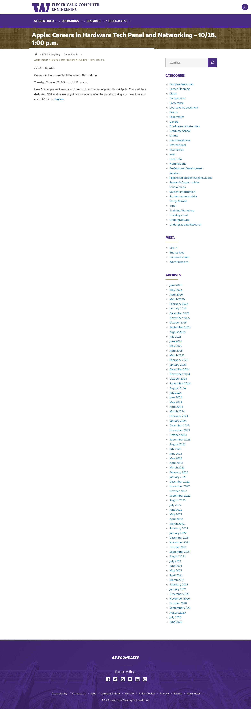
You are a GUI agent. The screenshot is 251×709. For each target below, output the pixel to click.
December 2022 (180, 481)
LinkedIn (138, 678)
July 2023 (175, 449)
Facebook (109, 678)
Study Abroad (178, 201)
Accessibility (59, 693)
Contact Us (79, 693)
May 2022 (176, 514)
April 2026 (176, 294)
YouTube (131, 678)
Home (36, 54)
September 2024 (180, 383)
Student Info (44, 21)
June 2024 (176, 397)
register (59, 99)
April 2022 (176, 519)
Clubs (173, 93)
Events (174, 112)
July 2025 (175, 336)
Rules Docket (147, 693)
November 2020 (180, 598)
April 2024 (176, 407)
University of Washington (45, 7)
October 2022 (178, 491)
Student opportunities (184, 196)
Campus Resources (182, 84)
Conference (177, 103)
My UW (129, 693)
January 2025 (178, 364)
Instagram (124, 678)
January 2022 (178, 533)
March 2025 (177, 355)
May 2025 (176, 346)
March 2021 (177, 580)
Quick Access (117, 21)
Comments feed (179, 257)
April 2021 (176, 575)
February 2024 (179, 416)
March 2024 (177, 411)
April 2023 (176, 463)
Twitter (116, 678)
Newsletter (193, 693)
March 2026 (177, 299)
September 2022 (180, 495)
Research (94, 21)
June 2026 (176, 285)
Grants (174, 135)
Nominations (178, 163)
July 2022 (175, 505)
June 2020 (176, 622)
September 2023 (180, 439)
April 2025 (176, 350)
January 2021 (178, 589)
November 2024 (180, 374)
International (178, 145)
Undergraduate (179, 220)
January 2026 (178, 308)
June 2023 (176, 453)
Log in (173, 247)
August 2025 (178, 332)
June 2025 (176, 341)
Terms (178, 693)
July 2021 (175, 561)
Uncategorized (179, 215)
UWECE (91, 7)
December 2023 (180, 425)
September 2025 (180, 327)
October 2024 (178, 378)
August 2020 (178, 612)
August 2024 (178, 388)
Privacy (164, 693)
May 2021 (176, 570)
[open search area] (245, 7)
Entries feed (177, 252)
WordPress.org (179, 262)
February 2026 (179, 304)
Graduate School (180, 131)
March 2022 (177, 524)
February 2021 (179, 584)
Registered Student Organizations (191, 177)
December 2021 (180, 537)
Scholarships (178, 187)
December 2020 (180, 594)
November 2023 (180, 430)
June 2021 (176, 566)
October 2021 (178, 547)
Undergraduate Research (185, 224)
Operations (70, 21)
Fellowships (177, 117)
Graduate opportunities (185, 126)
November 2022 (180, 486)
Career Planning (71, 54)
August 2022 (178, 500)
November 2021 (180, 542)
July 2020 (175, 617)
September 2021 (180, 551)
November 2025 (180, 318)
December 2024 (180, 369)
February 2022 (179, 528)
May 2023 (176, 458)
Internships (177, 149)
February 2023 (179, 472)
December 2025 (180, 313)
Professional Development (186, 168)
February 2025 (179, 360)
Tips (172, 205)
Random (175, 173)
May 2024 (176, 402)
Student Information (182, 192)
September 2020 (180, 608)
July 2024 (175, 392)
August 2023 (178, 444)
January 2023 (178, 477)
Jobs (172, 154)
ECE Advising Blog (51, 54)
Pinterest (146, 678)
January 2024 (178, 421)
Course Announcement (184, 107)
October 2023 (178, 435)
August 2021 (178, 556)
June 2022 (176, 509)
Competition (177, 98)
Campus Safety (110, 693)
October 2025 (178, 322)
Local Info (176, 159)
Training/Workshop (182, 210)
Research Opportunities (184, 182)
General (174, 121)
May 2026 (176, 290)
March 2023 (177, 467)
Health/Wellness (180, 140)
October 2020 (178, 603)
